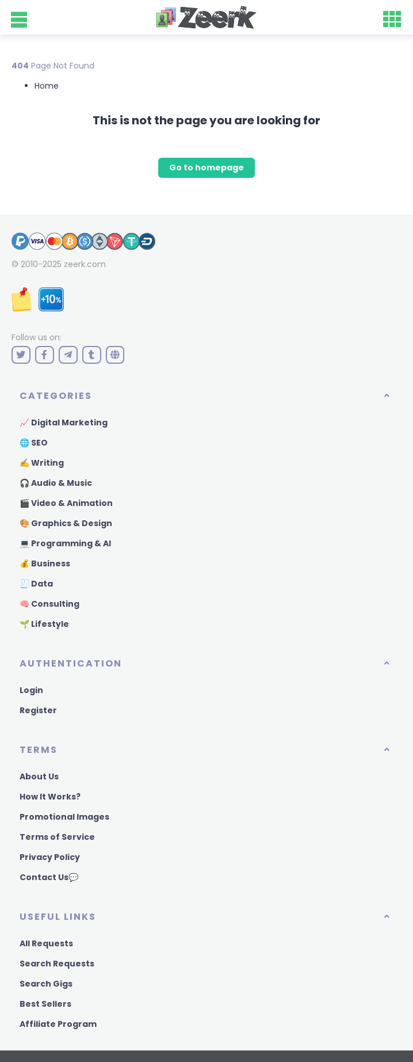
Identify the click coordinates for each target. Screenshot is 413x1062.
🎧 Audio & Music (56, 483)
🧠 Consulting (49, 604)
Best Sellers (45, 1004)
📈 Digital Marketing (64, 422)
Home (47, 86)
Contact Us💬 (49, 877)
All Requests (46, 943)
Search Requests (57, 963)
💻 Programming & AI (65, 543)
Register (38, 710)
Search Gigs (46, 983)
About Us (39, 776)
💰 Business (45, 563)
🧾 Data (36, 583)
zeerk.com (85, 264)
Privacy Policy (50, 857)
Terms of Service (57, 837)
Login (31, 690)
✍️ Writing (42, 463)
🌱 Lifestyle (44, 624)
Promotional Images (64, 817)
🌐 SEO (34, 442)
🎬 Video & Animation (66, 503)
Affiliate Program (58, 1024)
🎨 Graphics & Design (66, 523)
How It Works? (50, 796)
